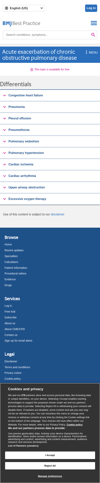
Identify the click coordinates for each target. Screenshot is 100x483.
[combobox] (46, 35)
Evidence (10, 279)
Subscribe (11, 317)
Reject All (50, 465)
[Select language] (24, 8)
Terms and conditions (17, 367)
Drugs (8, 285)
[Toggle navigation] (94, 23)
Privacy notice (13, 372)
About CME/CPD (15, 329)
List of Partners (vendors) (23, 445)
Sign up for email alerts (18, 340)
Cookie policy (13, 378)
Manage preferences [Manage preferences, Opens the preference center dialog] (50, 476)
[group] (50, 95)
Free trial (10, 311)
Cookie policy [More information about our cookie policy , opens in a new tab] (75, 424)
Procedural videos (15, 273)
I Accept (50, 455)
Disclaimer (11, 361)
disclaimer (57, 214)
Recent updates (14, 250)
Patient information (16, 267)
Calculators (11, 261)
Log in (91, 8)
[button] (86, 52)
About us (10, 323)
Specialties (11, 256)
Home (8, 244)
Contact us (11, 334)
